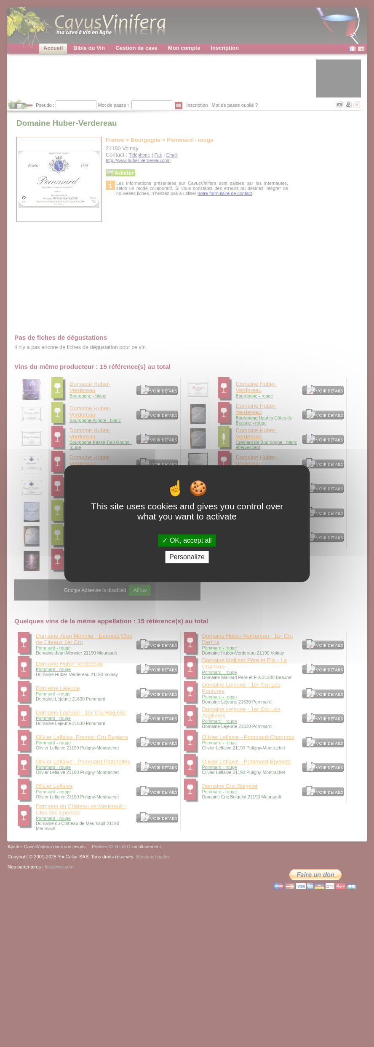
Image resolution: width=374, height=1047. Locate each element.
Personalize (187, 556)
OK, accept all (186, 540)
